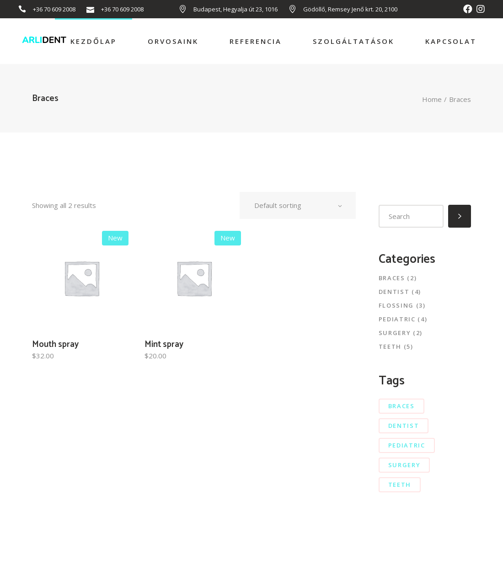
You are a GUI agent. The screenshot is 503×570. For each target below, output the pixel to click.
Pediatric (397, 319)
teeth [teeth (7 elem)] (399, 484)
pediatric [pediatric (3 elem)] (406, 445)
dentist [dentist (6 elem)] (403, 425)
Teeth (390, 346)
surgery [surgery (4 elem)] (404, 465)
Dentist (394, 292)
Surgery (395, 333)
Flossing (396, 305)
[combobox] (298, 205)
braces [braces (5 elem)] (401, 406)
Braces (392, 278)
